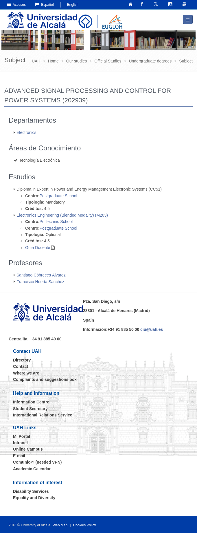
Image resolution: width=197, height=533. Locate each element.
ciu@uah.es (151, 329)
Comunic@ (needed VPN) (37, 462)
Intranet (20, 442)
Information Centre (31, 402)
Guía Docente (37, 247)
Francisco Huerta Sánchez (40, 281)
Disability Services (31, 491)
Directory (22, 360)
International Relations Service (42, 415)
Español (44, 4)
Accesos (16, 4)
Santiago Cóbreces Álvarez (41, 275)
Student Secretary (30, 408)
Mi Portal (21, 436)
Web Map (60, 525)
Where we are (26, 373)
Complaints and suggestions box (45, 379)
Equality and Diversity (34, 497)
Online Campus (28, 449)
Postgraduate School (58, 195)
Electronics (26, 132)
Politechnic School (56, 221)
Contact (20, 366)
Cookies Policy (84, 525)
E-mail (19, 455)
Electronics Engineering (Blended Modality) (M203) (62, 215)
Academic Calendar (32, 468)
